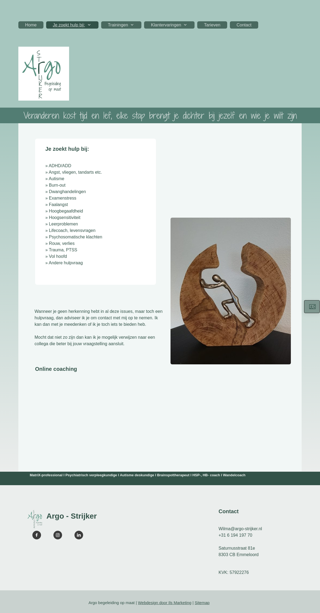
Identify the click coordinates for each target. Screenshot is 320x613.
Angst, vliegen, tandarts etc (75, 172)
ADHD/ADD (60, 165)
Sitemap (202, 602)
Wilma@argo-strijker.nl (240, 528)
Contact (229, 511)
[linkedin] (78, 535)
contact (105, 318)
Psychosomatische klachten (75, 237)
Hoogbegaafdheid (66, 211)
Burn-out (57, 185)
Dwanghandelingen (67, 191)
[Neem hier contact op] (312, 306)
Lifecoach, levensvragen (72, 230)
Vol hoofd (58, 256)
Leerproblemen (63, 224)
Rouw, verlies (61, 243)
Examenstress (62, 198)
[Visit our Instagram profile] (57, 535)
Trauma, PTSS (63, 250)
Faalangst (58, 204)
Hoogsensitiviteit (64, 217)
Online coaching (56, 369)
